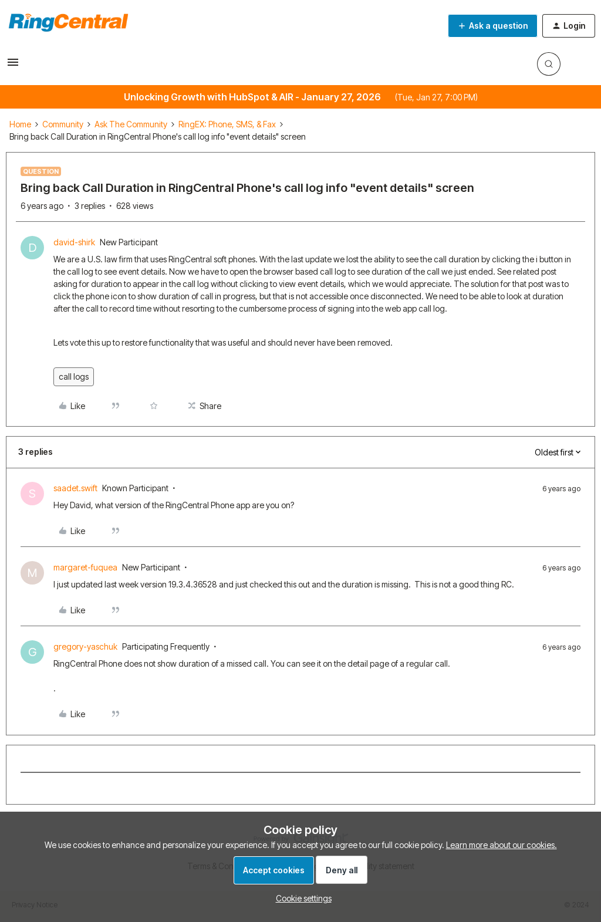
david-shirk (74, 242)
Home (20, 124)
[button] (13, 66)
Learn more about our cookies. (501, 845)
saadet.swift (75, 488)
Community (62, 124)
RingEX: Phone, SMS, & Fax (227, 124)
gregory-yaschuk (85, 646)
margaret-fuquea (85, 567)
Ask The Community (130, 124)
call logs (74, 376)
